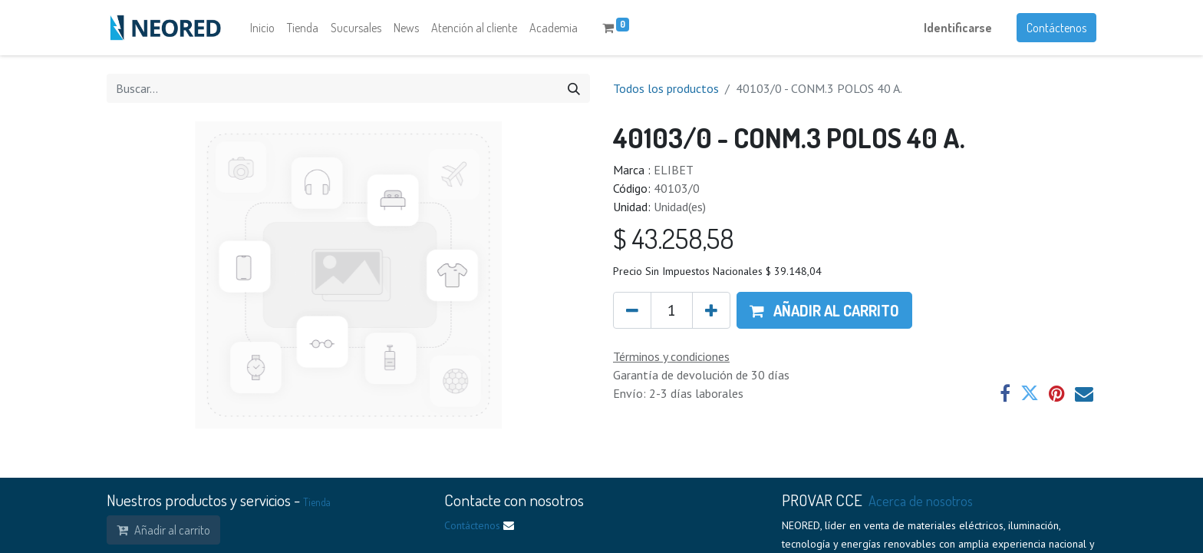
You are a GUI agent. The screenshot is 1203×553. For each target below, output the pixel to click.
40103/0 (677, 188)
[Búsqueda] (574, 88)
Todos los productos (666, 88)
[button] (824, 310)
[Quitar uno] (632, 310)
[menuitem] (262, 27)
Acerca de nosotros (920, 500)
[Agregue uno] (711, 310)
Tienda (317, 501)
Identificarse (958, 27)
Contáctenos (1056, 27)
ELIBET (674, 169)
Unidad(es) (680, 206)
